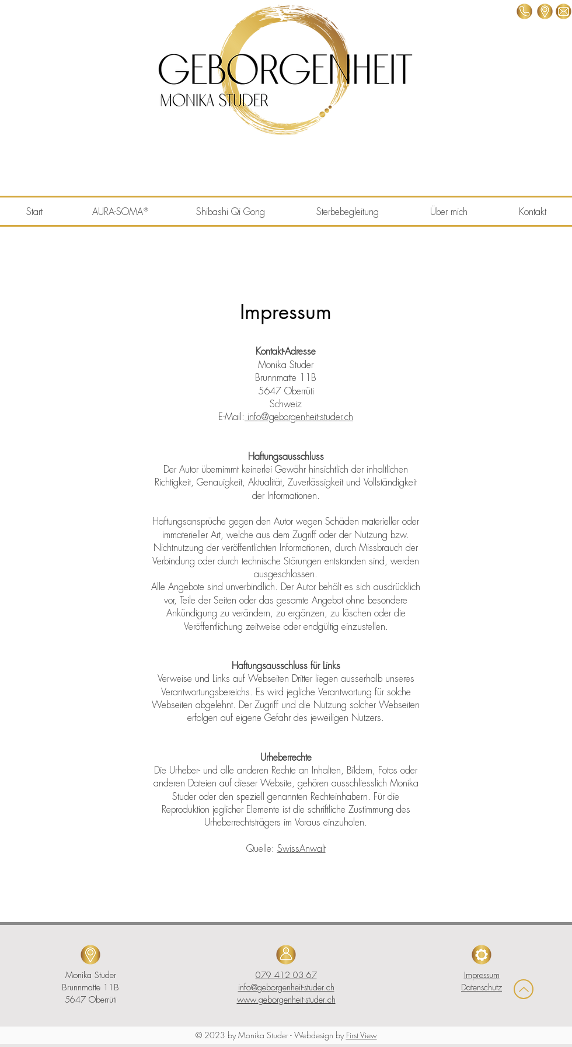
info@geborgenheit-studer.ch (299, 417)
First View (361, 1035)
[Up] (523, 989)
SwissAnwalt (301, 849)
